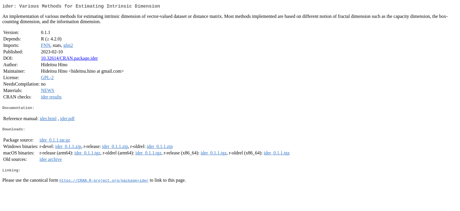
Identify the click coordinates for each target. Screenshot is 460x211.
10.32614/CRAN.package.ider (69, 59)
